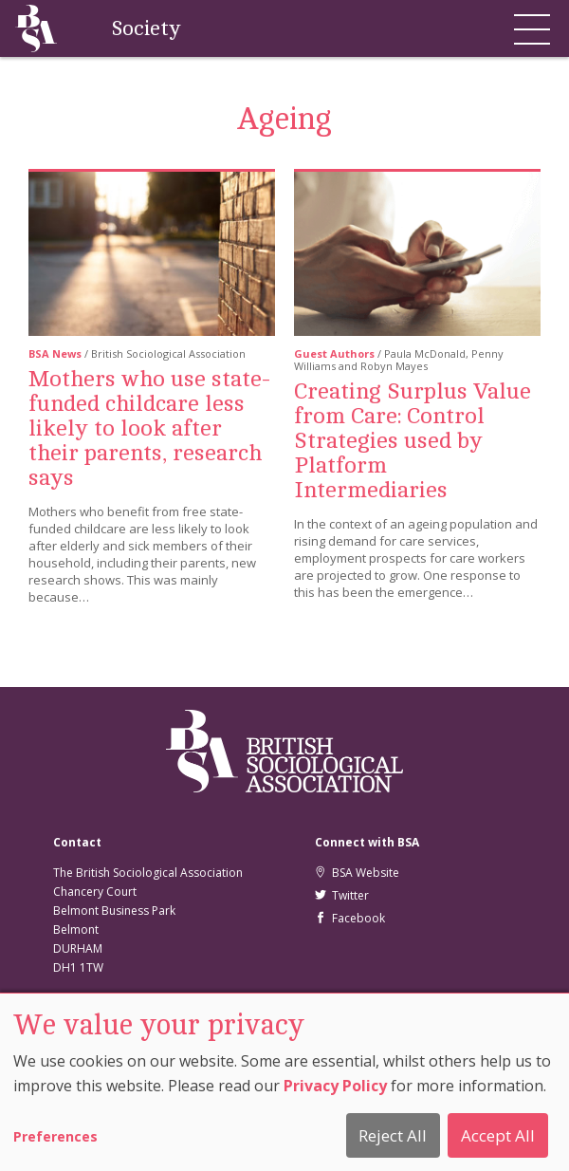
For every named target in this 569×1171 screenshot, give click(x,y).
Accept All (498, 1135)
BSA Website (357, 872)
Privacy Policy (335, 1085)
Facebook (350, 918)
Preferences (55, 1136)
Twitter (342, 895)
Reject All (392, 1135)
